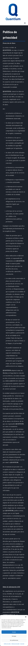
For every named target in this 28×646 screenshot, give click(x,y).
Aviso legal (22, 643)
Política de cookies (7, 643)
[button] (26, 617)
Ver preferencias (14, 640)
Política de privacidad (15, 643)
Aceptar (14, 632)
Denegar (14, 636)
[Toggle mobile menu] (25, 23)
